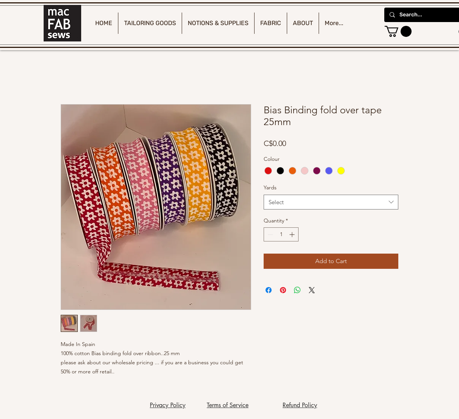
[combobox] (331, 202)
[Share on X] (311, 290)
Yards (270, 187)
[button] (398, 31)
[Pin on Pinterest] (283, 290)
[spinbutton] (281, 234)
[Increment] (292, 234)
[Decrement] (269, 234)
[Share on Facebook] (268, 290)
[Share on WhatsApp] (297, 290)
